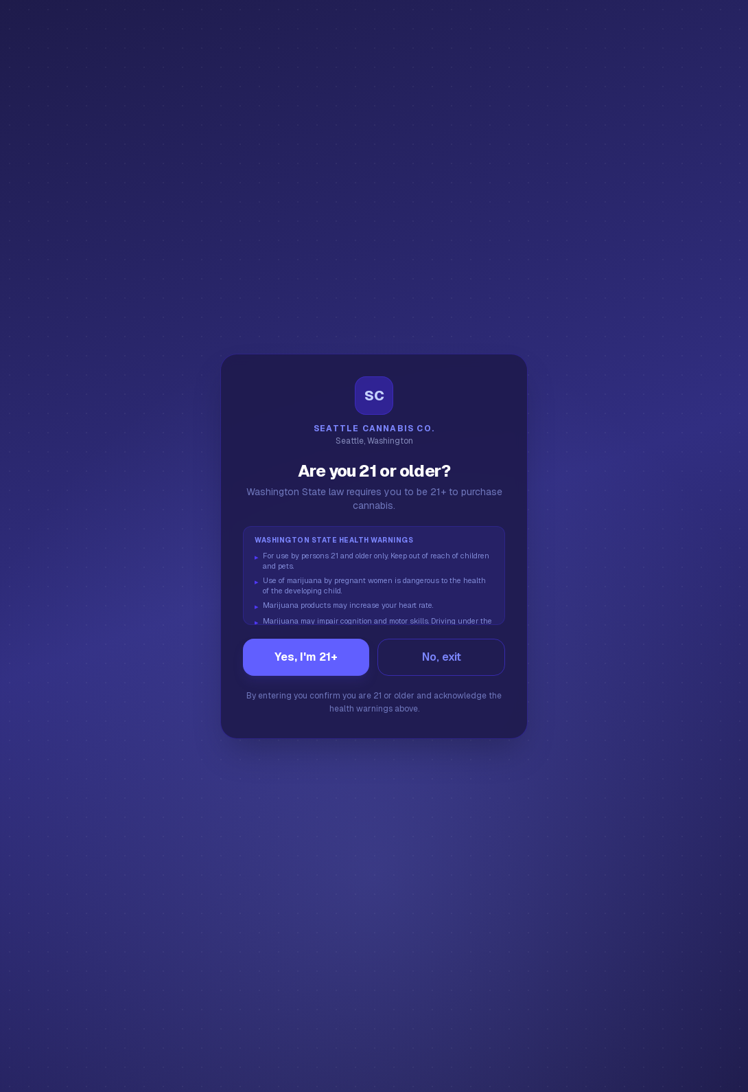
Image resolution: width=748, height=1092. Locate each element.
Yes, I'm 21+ (306, 657)
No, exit (441, 657)
